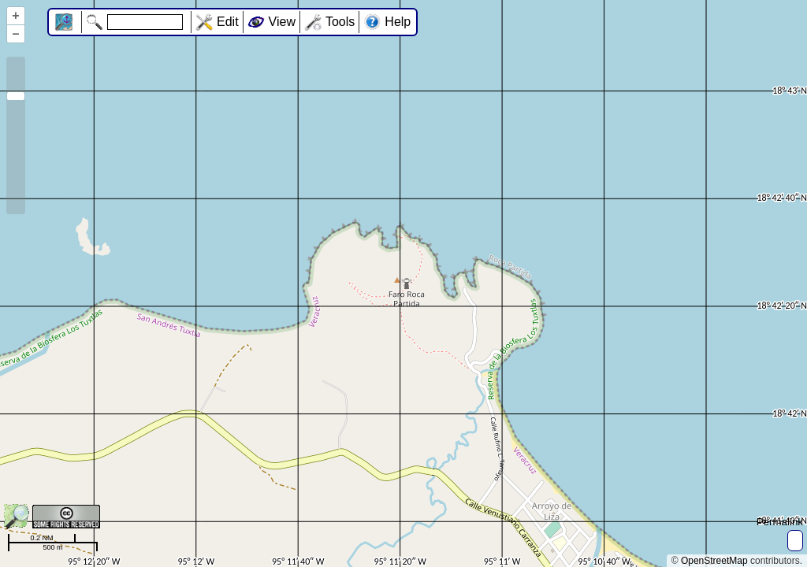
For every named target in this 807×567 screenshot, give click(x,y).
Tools (340, 21)
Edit (228, 21)
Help (398, 21)
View (282, 21)
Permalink (780, 522)
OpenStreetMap (714, 560)
